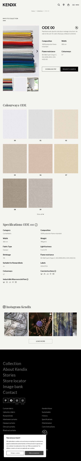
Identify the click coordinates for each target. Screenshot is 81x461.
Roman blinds (8, 416)
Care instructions (48, 426)
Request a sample (69, 69)
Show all (40, 214)
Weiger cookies (15, 453)
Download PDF (50, 69)
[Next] (37, 51)
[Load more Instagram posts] (40, 341)
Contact (10, 392)
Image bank (13, 386)
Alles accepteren (34, 453)
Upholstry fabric (9, 412)
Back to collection (10, 18)
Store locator (14, 380)
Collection (40, 11)
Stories (9, 374)
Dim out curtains (9, 426)
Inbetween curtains (10, 419)
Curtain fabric (8, 408)
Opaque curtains (9, 423)
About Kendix (15, 369)
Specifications (47, 419)
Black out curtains (9, 430)
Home (33, 11)
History (45, 416)
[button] (16, 324)
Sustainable (46, 412)
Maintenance (47, 423)
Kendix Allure (47, 408)
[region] (25, 446)
